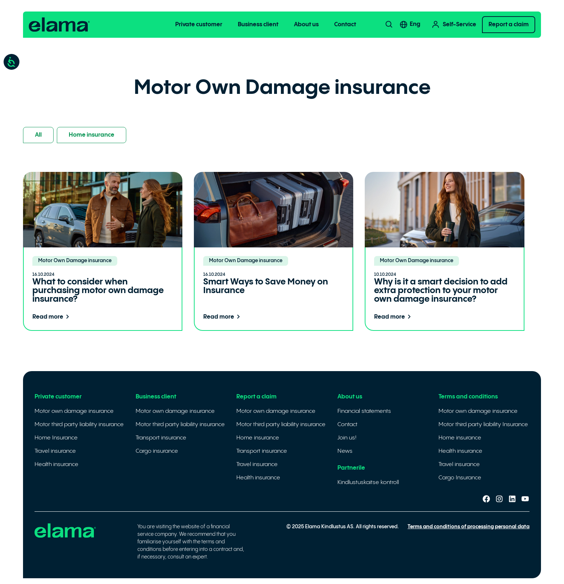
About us (306, 25)
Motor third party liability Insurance (483, 424)
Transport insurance (161, 438)
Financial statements (364, 411)
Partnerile (351, 468)
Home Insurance (56, 438)
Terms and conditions (468, 397)
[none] (419, 24)
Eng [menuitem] (415, 24)
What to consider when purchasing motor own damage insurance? (98, 291)
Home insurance (91, 135)
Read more (52, 316)
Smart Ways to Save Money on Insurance (265, 286)
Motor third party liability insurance (79, 424)
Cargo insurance (157, 451)
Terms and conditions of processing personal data (468, 526)
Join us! (346, 438)
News (344, 451)
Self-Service (453, 24)
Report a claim (508, 25)
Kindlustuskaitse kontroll (368, 482)
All (38, 135)
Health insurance (56, 464)
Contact (345, 25)
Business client (258, 25)
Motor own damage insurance (74, 411)
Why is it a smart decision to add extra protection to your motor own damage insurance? (441, 291)
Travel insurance (55, 451)
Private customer (198, 25)
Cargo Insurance (459, 478)
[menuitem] (419, 24)
